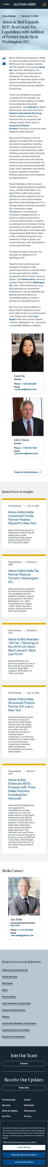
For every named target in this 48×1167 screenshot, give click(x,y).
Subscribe (24, 1088)
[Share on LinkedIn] (4, 59)
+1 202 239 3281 (29, 384)
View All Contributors (26, 472)
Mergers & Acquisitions (13, 1037)
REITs (5, 990)
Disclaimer (29, 1105)
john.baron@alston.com (26, 453)
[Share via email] (4, 63)
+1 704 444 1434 (29, 448)
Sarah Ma (19, 376)
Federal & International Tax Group (25, 113)
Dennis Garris (28, 279)
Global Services (9, 977)
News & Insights (10, 1111)
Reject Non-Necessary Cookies (24, 1155)
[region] (24, 1144)
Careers (24, 1064)
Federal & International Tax (15, 970)
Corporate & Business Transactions (19, 1023)
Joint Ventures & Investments (16, 1003)
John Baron (33, 107)
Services (6, 1105)
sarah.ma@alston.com (25, 389)
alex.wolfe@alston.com (22, 935)
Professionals (8, 1100)
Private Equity (9, 997)
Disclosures (30, 1111)
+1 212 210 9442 (25, 930)
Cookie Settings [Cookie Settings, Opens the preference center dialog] (24, 1147)
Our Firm (6, 1116)
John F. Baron (21, 440)
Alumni (27, 1100)
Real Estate (7, 983)
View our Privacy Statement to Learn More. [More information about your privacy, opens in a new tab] (20, 1142)
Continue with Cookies (24, 1162)
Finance (5, 1017)
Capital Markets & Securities (16, 1030)
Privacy (27, 1116)
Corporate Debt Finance (13, 1010)
